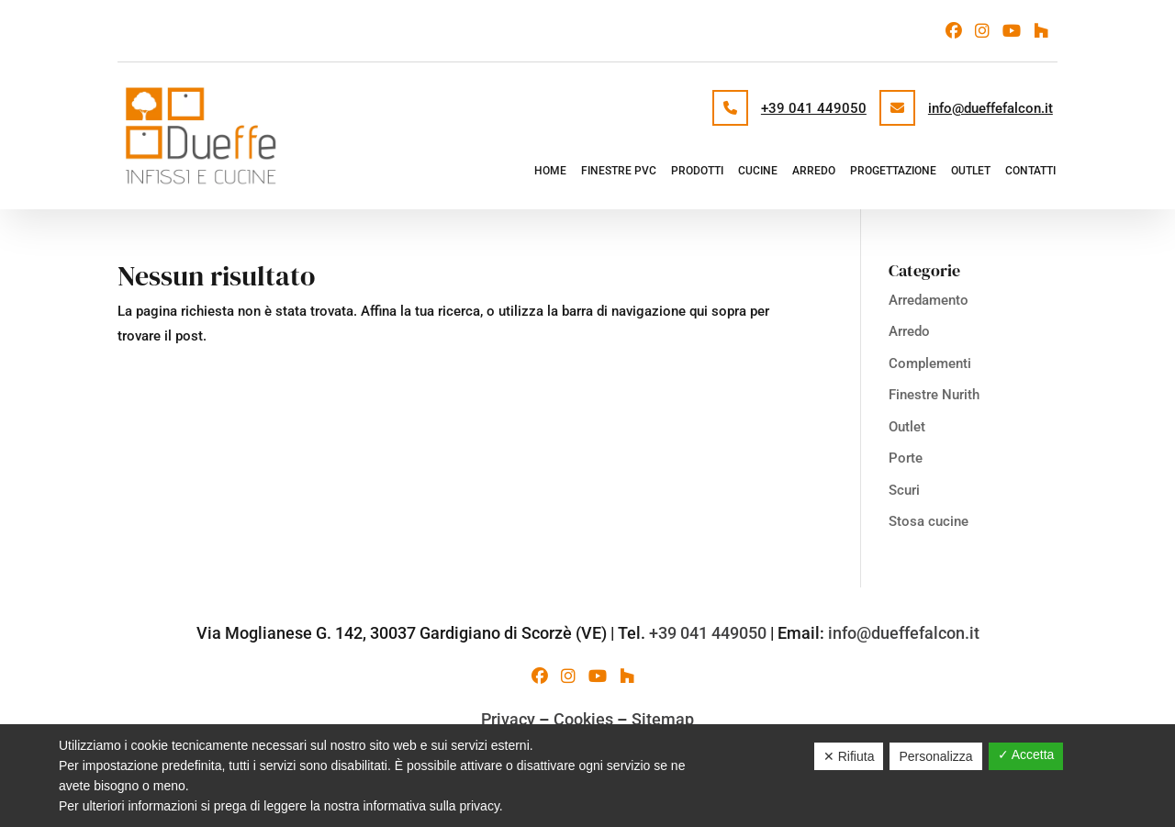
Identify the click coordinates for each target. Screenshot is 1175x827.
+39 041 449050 (814, 108)
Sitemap (663, 719)
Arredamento (928, 300)
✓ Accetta (1026, 754)
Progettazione (893, 170)
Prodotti (697, 170)
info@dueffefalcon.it (990, 108)
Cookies (583, 719)
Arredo (813, 170)
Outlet (970, 170)
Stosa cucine (928, 521)
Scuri (904, 490)
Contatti (1030, 170)
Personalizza (935, 756)
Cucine (758, 170)
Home (550, 170)
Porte (906, 458)
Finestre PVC (618, 170)
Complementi (930, 363)
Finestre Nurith (934, 394)
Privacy (508, 719)
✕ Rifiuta (849, 756)
